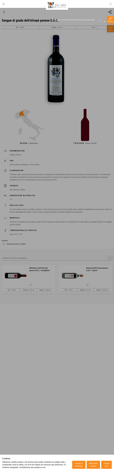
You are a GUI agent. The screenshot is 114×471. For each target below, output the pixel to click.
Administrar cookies (93, 464)
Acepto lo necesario (79, 464)
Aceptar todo (106, 464)
